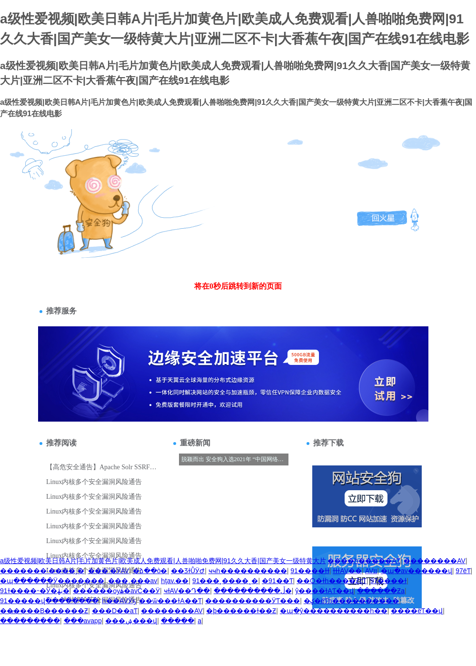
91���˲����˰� (225, 581)
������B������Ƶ (44, 611)
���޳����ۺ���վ (131, 621)
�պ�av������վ (416, 571)
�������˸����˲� (42, 571)
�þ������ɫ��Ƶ (241, 611)
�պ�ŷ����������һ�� (333, 611)
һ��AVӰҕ (119, 601)
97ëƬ (463, 571)
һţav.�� (175, 581)
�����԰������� (177, 621)
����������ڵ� (253, 591)
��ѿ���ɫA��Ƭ (170, 601)
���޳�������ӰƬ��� (252, 601)
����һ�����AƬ (363, 561)
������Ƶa (381, 591)
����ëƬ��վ (417, 611)
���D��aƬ (115, 611)
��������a (199, 621)
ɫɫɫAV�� (347, 571)
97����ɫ (388, 581)
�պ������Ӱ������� (52, 581)
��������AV (435, 561)
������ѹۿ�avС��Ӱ (116, 591)
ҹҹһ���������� (247, 571)
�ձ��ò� (150, 571)
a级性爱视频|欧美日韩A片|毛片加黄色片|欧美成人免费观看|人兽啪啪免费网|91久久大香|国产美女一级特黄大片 (163, 561)
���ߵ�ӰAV (108, 571)
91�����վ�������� (49, 601)
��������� (30, 621)
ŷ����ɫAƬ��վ (324, 591)
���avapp (83, 621)
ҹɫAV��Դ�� (187, 591)
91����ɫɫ (309, 571)
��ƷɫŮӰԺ (188, 571)
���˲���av (133, 581)
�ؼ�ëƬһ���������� (351, 601)
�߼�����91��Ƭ (277, 581)
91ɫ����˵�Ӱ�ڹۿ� (34, 591)
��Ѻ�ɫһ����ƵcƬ (332, 581)
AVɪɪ (371, 571)
